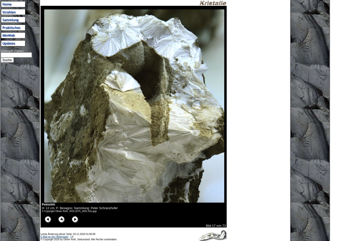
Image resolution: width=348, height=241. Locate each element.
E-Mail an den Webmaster (54, 236)
